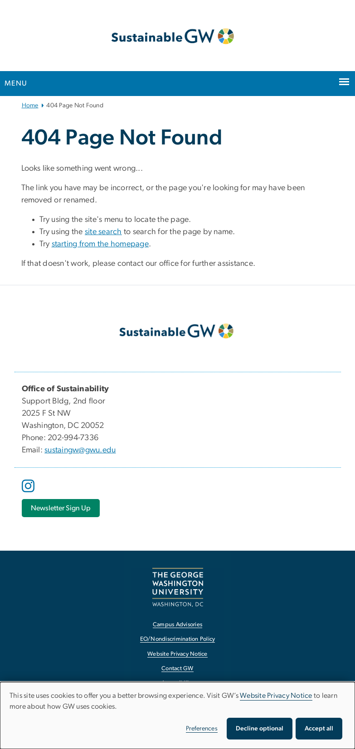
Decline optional (259, 728)
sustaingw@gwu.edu (80, 450)
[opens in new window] (29, 492)
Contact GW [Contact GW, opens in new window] (177, 669)
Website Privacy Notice (276, 695)
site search (103, 232)
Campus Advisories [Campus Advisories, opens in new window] (177, 625)
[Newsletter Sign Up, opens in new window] (61, 508)
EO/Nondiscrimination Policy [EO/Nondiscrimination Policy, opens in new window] (177, 639)
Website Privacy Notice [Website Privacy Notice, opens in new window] (177, 654)
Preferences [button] (202, 728)
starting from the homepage (100, 244)
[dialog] (177, 715)
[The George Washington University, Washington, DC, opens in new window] (177, 587)
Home (30, 105)
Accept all (319, 728)
